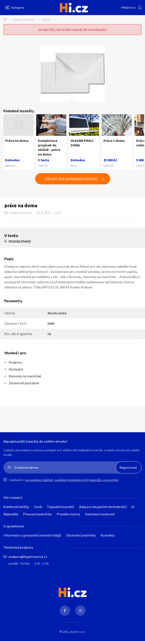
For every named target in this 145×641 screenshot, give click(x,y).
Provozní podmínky (37, 514)
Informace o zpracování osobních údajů (32, 535)
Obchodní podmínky (81, 535)
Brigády (46, 19)
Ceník (38, 507)
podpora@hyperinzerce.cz (28, 556)
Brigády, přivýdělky (24, 19)
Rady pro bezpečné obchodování (102, 507)
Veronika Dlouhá (20, 241)
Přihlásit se (128, 7)
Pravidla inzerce (68, 514)
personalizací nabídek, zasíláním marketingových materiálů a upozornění (71, 480)
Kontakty (108, 535)
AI (132, 507)
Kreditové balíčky (16, 507)
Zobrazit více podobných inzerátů (70, 178)
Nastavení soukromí (100, 514)
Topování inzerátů (60, 507)
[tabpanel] (72, 73)
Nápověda (10, 514)
